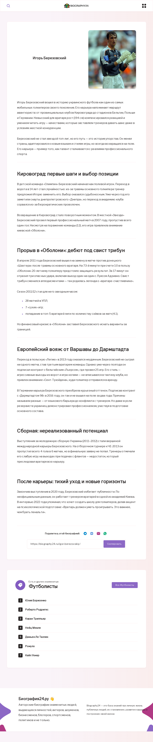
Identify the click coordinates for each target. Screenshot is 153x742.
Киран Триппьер (36, 619)
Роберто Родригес (37, 610)
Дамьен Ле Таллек (37, 637)
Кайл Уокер (32, 655)
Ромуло (30, 646)
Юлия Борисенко (36, 601)
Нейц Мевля (33, 628)
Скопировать (114, 544)
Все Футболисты (124, 585)
